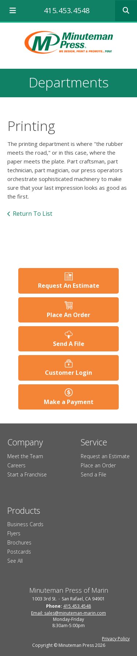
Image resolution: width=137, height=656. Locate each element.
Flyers (13, 533)
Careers (16, 465)
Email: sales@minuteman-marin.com (68, 613)
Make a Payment (69, 402)
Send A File (68, 344)
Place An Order (68, 315)
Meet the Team (25, 456)
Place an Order (98, 465)
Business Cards (25, 524)
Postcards (19, 551)
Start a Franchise (27, 474)
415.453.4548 (67, 10)
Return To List (32, 214)
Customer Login (68, 373)
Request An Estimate (68, 286)
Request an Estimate (105, 456)
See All (15, 560)
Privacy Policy (116, 639)
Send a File (93, 474)
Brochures (19, 542)
